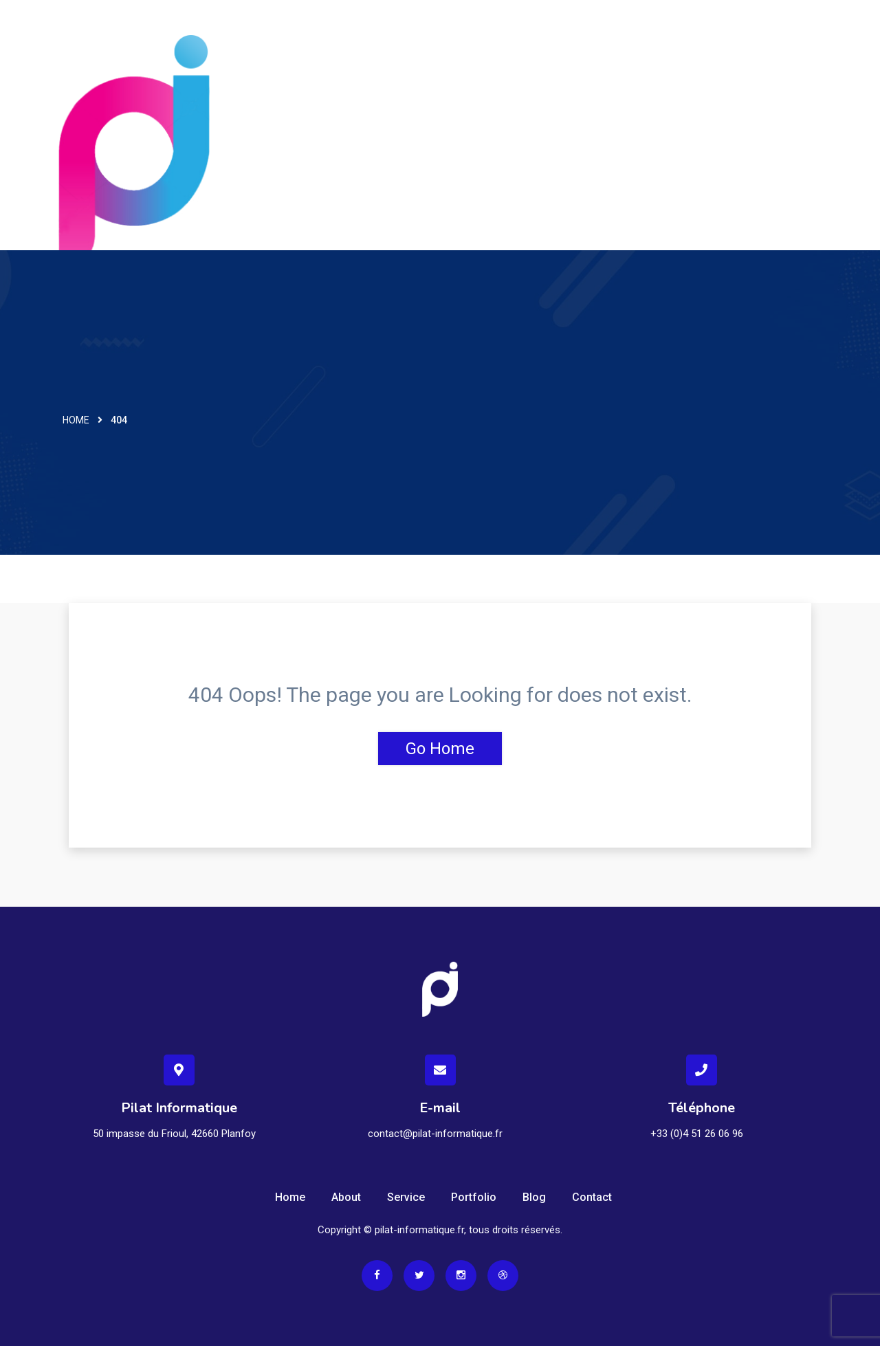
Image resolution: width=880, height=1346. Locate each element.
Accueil (471, 38)
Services (539, 38)
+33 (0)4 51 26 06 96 (696, 1133)
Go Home (440, 748)
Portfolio (473, 1197)
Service (406, 1197)
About (346, 1197)
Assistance (684, 38)
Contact (608, 38)
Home (76, 420)
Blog (534, 1197)
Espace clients (777, 38)
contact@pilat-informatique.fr (435, 1133)
